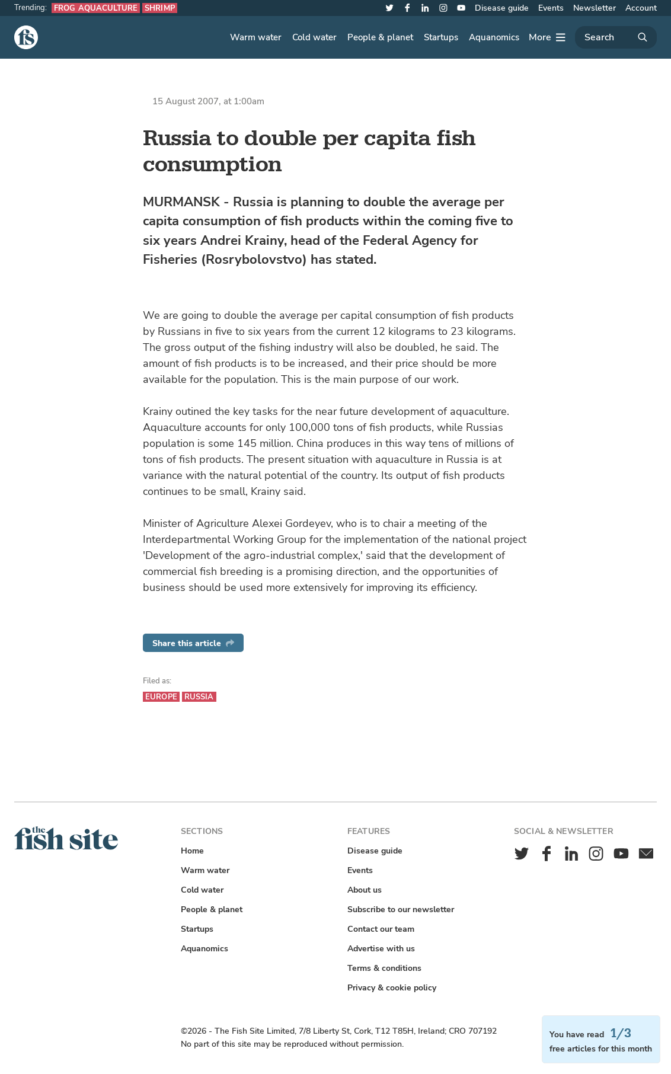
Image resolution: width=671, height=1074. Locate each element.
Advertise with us (381, 948)
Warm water (256, 37)
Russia (199, 697)
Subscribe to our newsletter (400, 909)
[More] (547, 37)
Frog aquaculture (96, 8)
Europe (161, 697)
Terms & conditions (384, 968)
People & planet (380, 37)
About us (364, 890)
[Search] (616, 37)
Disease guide (502, 8)
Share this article (193, 643)
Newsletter (594, 8)
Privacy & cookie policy (391, 987)
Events (551, 8)
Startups (441, 37)
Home (192, 850)
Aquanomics (494, 37)
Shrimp (160, 8)
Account (641, 8)
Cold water (314, 37)
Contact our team (380, 929)
